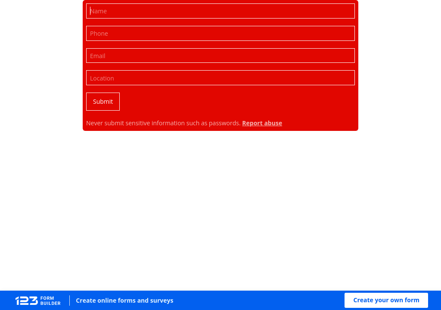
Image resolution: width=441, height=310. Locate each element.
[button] (386, 300)
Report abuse (262, 123)
